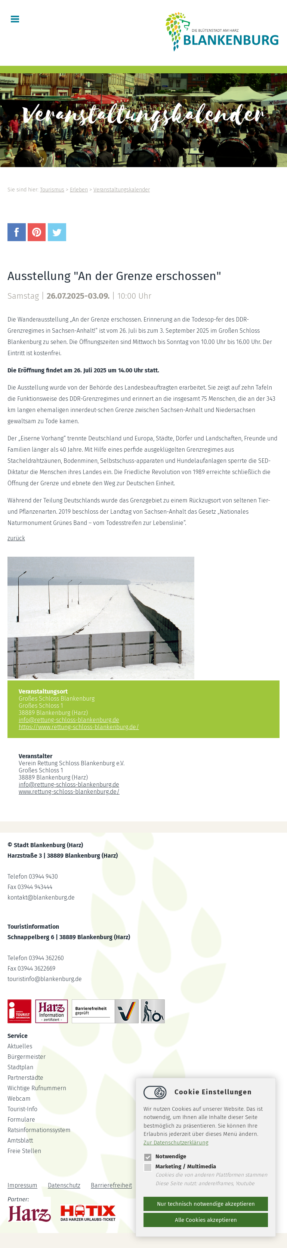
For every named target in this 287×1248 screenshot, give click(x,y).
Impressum (22, 1185)
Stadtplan (20, 1067)
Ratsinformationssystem (39, 1130)
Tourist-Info (22, 1109)
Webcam (19, 1098)
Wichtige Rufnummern (36, 1088)
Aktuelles (19, 1046)
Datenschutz (64, 1185)
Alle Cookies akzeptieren (206, 1220)
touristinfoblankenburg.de (44, 979)
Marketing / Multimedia (180, 1166)
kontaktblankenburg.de (41, 897)
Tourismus (52, 190)
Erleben (79, 190)
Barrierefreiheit (111, 1185)
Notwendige (165, 1156)
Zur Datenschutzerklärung (176, 1142)
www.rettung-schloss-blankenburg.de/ (69, 791)
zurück (16, 538)
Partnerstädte (25, 1077)
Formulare (21, 1119)
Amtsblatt (20, 1140)
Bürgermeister (26, 1056)
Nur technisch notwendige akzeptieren (206, 1204)
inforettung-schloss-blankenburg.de (69, 719)
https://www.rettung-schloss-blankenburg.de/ (79, 727)
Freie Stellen (24, 1151)
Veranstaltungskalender (121, 190)
